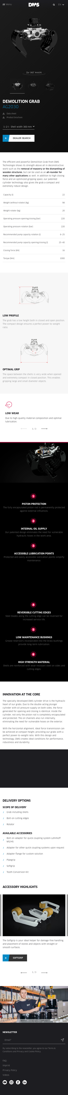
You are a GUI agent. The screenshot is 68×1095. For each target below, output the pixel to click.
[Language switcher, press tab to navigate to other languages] (61, 5)
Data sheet (11, 113)
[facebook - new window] (19, 1082)
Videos (6, 1075)
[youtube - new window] (6, 1082)
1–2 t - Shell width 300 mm (17, 126)
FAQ (4, 1060)
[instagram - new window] (12, 1082)
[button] (61, 5)
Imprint (6, 1065)
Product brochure (14, 117)
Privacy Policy (10, 1070)
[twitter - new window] (25, 1082)
